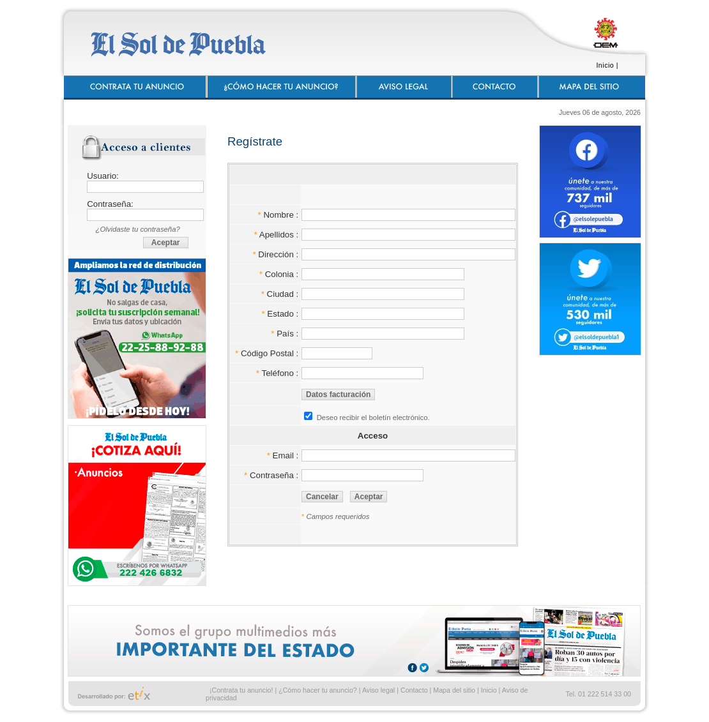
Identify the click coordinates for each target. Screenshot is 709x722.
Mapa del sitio (454, 690)
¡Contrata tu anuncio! (241, 690)
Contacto (414, 690)
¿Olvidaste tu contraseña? (138, 229)
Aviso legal (378, 690)
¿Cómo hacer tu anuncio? (317, 690)
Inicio (605, 65)
